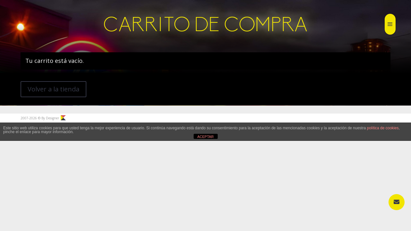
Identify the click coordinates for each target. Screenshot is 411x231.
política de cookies (383, 128)
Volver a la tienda (53, 89)
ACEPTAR (205, 137)
